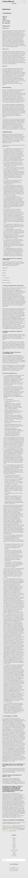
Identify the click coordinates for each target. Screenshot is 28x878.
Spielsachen (14, 852)
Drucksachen (14, 840)
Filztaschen (14, 843)
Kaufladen (14, 847)
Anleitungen (14, 838)
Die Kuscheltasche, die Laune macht (14, 868)
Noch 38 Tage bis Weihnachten (14, 869)
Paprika (14, 866)
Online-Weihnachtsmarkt (14, 849)
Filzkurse (14, 841)
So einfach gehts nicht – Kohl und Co (14, 867)
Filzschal (14, 842)
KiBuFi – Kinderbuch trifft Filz (14, 870)
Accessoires (14, 837)
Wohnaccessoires (14, 855)
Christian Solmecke (5, 830)
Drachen (14, 839)
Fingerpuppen (14, 844)
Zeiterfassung (22, 827)
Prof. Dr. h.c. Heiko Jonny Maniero (12, 829)
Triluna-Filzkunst (8, 1)
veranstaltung (14, 854)
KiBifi (14, 848)
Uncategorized (14, 853)
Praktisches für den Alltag (14, 850)
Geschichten (14, 845)
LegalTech (10, 825)
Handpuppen (14, 846)
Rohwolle (14, 851)
